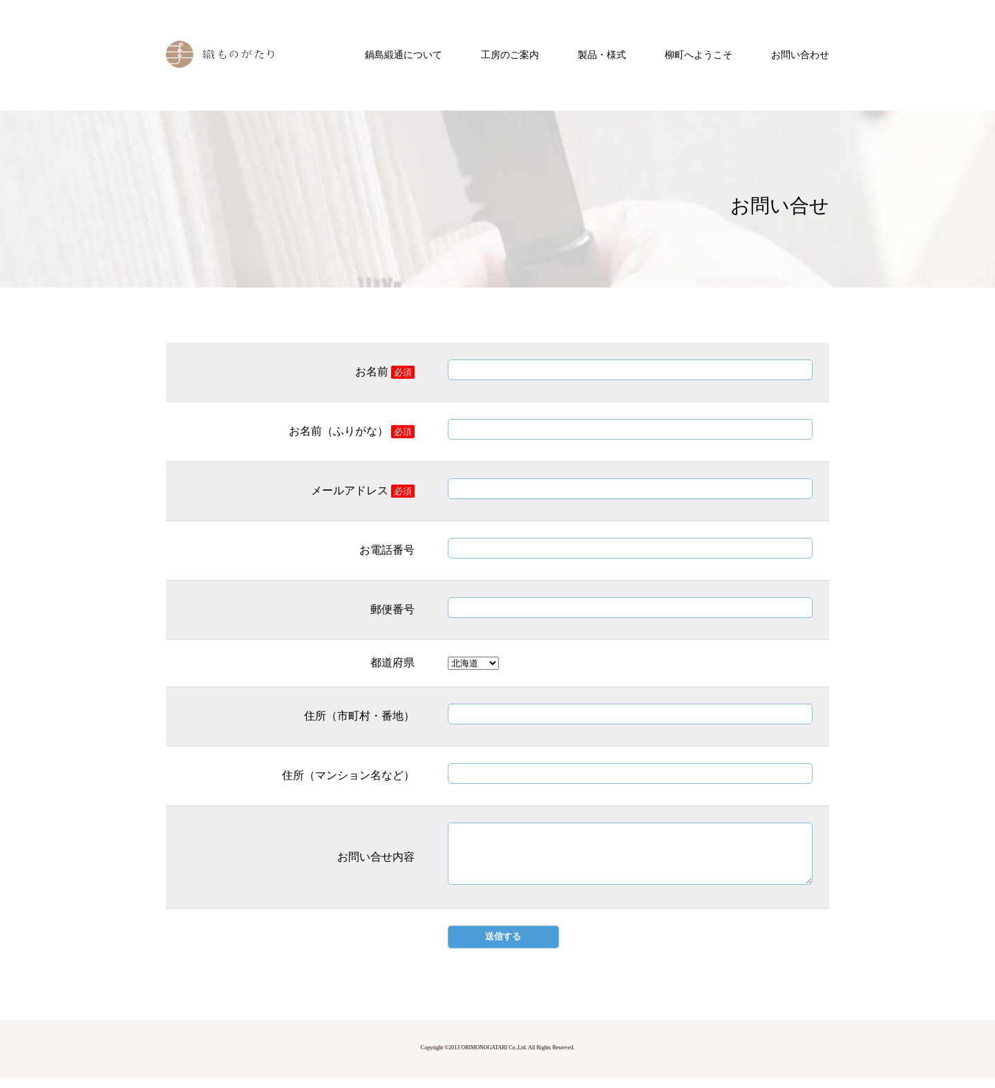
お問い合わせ (800, 55)
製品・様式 (602, 55)
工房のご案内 (510, 55)
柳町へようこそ (698, 55)
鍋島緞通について (403, 55)
